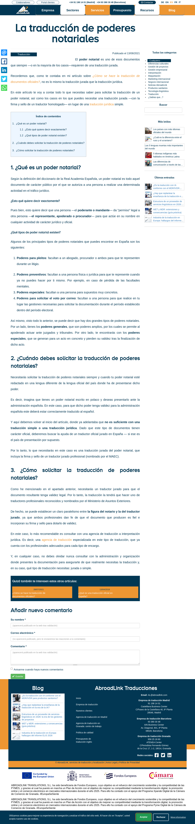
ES (171, 2)
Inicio (78, 698)
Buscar (163, 104)
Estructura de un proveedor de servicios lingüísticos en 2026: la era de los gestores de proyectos (42, 717)
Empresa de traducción (87, 704)
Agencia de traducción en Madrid (91, 717)
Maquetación (154, 76)
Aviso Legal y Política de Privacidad (123, 762)
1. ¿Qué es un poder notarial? (46, 167)
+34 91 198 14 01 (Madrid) (82, 2)
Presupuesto (122, 10)
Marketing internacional (159, 79)
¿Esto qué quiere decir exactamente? (46, 129)
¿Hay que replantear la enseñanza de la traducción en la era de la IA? (167, 196)
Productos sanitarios (158, 88)
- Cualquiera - (154, 60)
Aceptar (143, 817)
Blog (172, 10)
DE (162, 2)
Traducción (24, 54)
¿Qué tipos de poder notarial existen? (46, 135)
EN (167, 2)
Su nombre (18, 619)
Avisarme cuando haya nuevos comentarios (37, 669)
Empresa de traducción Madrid (154, 700)
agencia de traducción (57, 539)
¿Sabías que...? (155, 97)
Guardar (17, 676)
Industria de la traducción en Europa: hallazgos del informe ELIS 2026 (167, 220)
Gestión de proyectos (158, 66)
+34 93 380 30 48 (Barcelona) (111, 2)
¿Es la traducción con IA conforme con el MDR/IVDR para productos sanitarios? (166, 188)
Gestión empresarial (157, 70)
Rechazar (160, 817)
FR (175, 2)
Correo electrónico (23, 633)
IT (180, 2)
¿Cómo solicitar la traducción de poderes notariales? (45, 150)
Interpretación (154, 73)
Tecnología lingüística (158, 91)
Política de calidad (84, 732)
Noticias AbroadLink (157, 85)
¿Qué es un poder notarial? (31, 123)
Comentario (19, 646)
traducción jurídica (102, 104)
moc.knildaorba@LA (157, 695)
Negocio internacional (158, 82)
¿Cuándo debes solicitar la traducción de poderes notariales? (50, 143)
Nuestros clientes (84, 711)
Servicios (97, 10)
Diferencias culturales (158, 63)
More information (178, 817)
